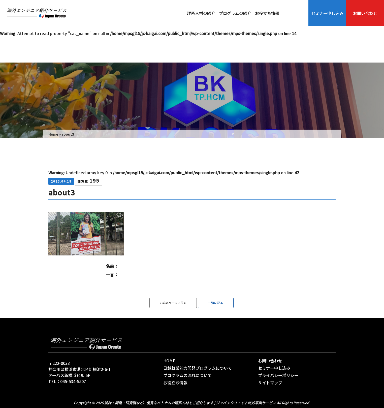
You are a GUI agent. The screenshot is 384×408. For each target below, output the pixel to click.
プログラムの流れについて (187, 375)
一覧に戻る (215, 303)
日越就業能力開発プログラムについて (197, 368)
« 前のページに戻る (173, 303)
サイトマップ (270, 383)
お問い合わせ (365, 13)
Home (53, 134)
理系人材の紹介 (201, 13)
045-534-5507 (73, 381)
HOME (169, 361)
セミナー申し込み (327, 13)
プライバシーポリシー (278, 375)
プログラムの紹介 (235, 13)
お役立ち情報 (267, 13)
